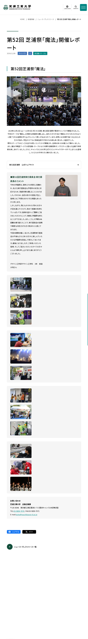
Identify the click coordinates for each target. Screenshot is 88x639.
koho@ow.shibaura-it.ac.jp (26, 514)
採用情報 (3, 611)
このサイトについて (16, 611)
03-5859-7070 (19, 511)
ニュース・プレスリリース (45, 19)
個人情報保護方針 (32, 611)
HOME (22, 19)
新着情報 (31, 19)
